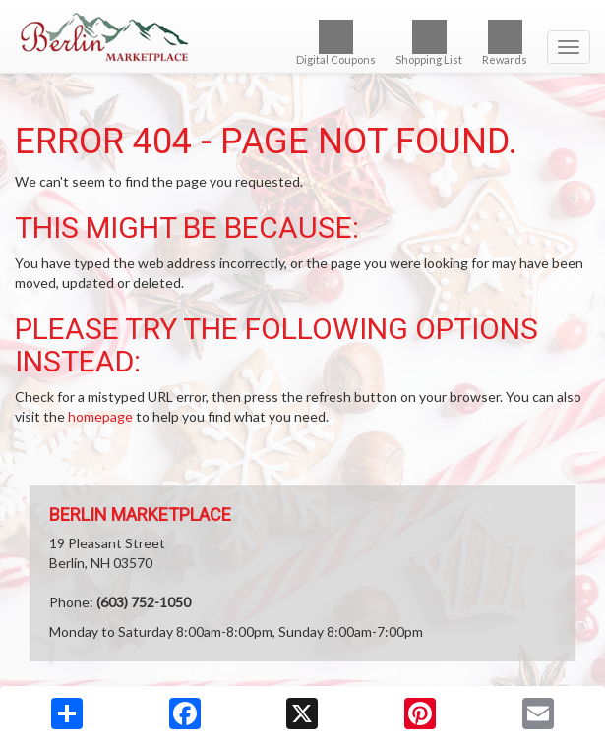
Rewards (504, 43)
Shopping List (428, 43)
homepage (100, 416)
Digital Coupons (336, 43)
